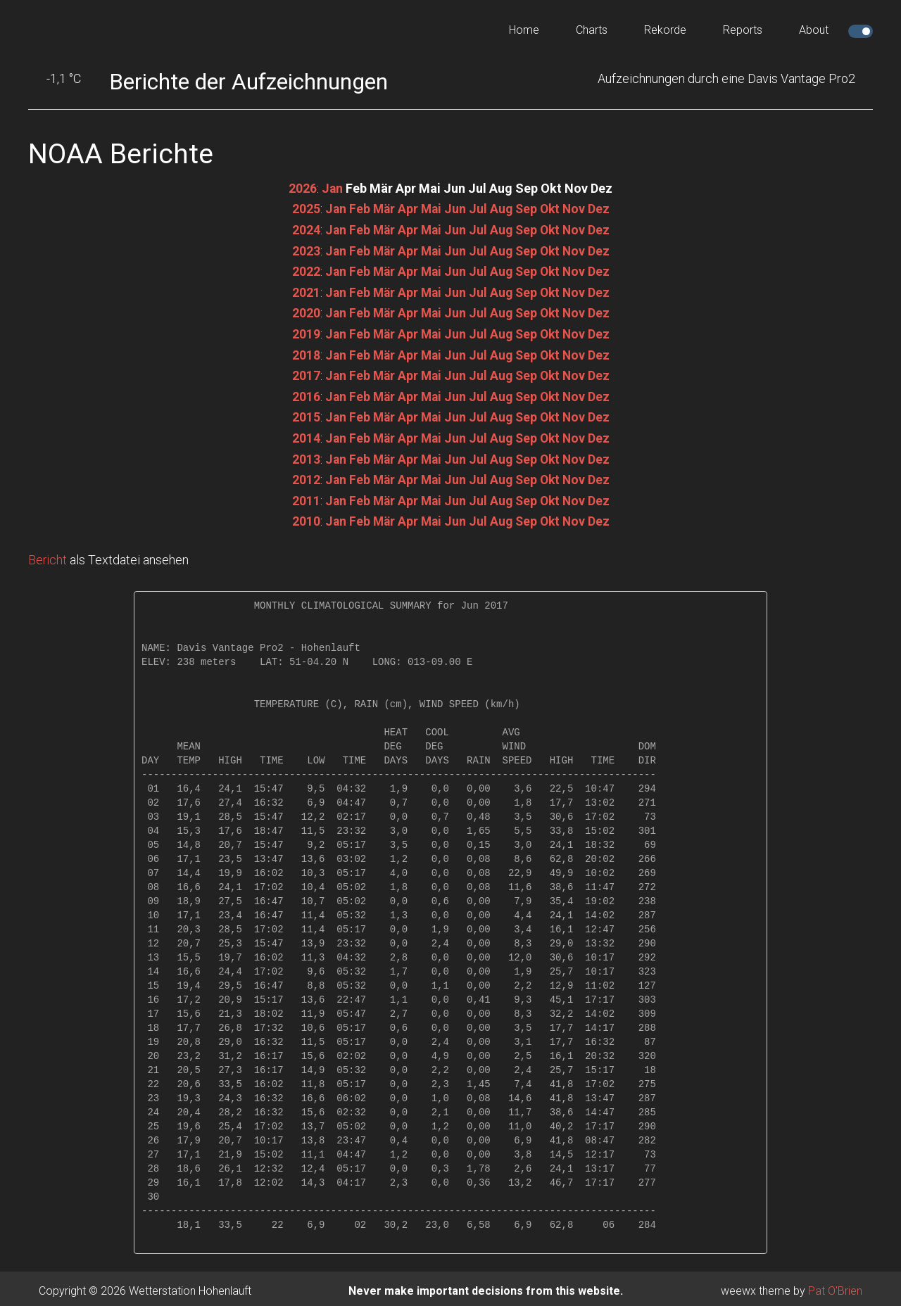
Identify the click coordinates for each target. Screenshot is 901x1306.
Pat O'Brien (835, 1286)
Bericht (48, 555)
